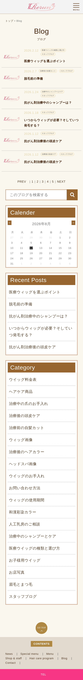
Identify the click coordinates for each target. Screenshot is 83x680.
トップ (9, 21)
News (9, 653)
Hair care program (41, 658)
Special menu (29, 653)
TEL (43, 674)
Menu (50, 653)
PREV (21, 181)
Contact (11, 662)
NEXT (61, 181)
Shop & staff (14, 658)
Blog (64, 658)
